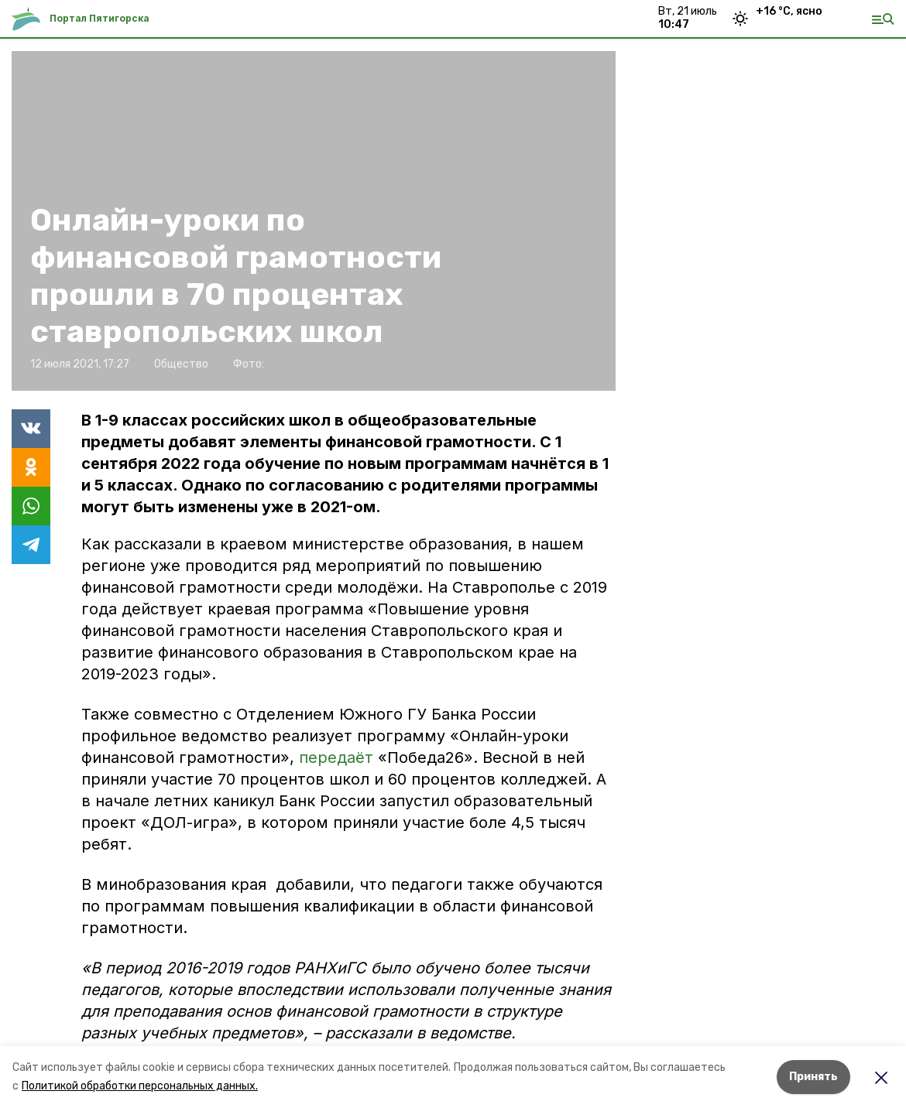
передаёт (338, 757)
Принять (813, 1076)
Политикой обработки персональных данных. (140, 1086)
